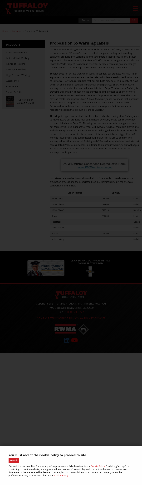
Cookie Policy (98, 466)
